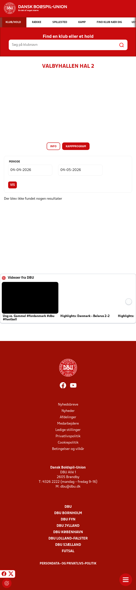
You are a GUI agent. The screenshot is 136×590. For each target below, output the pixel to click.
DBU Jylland (68, 526)
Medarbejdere (68, 423)
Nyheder (68, 411)
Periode (14, 161)
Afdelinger (68, 417)
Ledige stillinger (68, 430)
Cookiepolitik (68, 442)
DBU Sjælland (68, 545)
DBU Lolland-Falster (68, 538)
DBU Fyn (68, 519)
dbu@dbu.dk (70, 486)
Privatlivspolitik (68, 436)
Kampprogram (76, 146)
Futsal (68, 551)
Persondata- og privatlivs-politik (68, 563)
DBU (68, 507)
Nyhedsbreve (68, 404)
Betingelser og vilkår (68, 449)
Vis (12, 185)
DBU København (68, 532)
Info (53, 146)
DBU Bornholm (68, 513)
